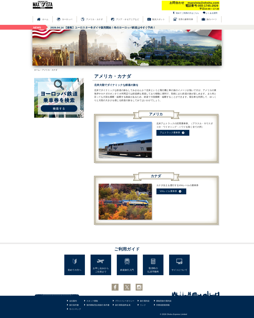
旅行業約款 (145, 301)
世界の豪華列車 (186, 19)
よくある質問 (211, 13)
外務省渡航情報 (163, 305)
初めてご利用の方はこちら (187, 13)
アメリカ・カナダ (94, 19)
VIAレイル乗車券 (171, 191)
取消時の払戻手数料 (153, 270)
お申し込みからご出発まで (101, 270)
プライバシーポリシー (124, 301)
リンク (143, 305)
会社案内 (73, 301)
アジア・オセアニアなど (127, 19)
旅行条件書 (74, 305)
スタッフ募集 (92, 301)
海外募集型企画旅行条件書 (97, 305)
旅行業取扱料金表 (123, 305)
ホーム (45, 19)
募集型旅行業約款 (164, 301)
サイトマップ (75, 309)
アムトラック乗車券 (173, 133)
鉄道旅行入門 (127, 270)
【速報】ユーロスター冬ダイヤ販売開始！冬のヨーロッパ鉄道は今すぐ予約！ (103, 27)
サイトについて (179, 270)
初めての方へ (74, 270)
